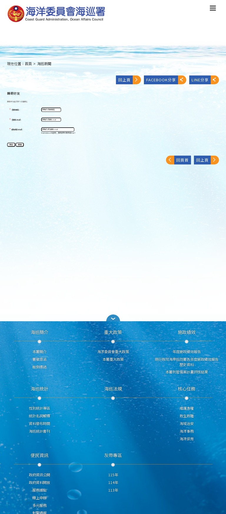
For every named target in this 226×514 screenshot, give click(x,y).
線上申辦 (39, 497)
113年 (113, 490)
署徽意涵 (39, 359)
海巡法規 (113, 388)
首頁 (28, 63)
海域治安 (187, 423)
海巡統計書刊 (39, 431)
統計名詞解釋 (39, 416)
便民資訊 (39, 455)
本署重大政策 (113, 359)
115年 (113, 474)
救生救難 (187, 416)
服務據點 (39, 490)
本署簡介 (39, 351)
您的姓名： (16, 110)
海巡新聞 (44, 63)
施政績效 (186, 332)
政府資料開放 (39, 482)
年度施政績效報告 (186, 351)
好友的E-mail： (17, 129)
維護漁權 (187, 408)
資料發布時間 (39, 423)
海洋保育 (187, 438)
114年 (113, 482)
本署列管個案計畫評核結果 (186, 372)
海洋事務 (187, 431)
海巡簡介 (39, 332)
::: (3, 66)
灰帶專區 (113, 455)
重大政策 (113, 332)
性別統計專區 (39, 408)
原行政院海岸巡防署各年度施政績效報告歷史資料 (186, 362)
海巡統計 (39, 388)
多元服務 (39, 505)
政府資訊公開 (39, 474)
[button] (113, 317)
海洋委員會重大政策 (113, 351)
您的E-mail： (17, 120)
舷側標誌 (39, 367)
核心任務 (186, 388)
